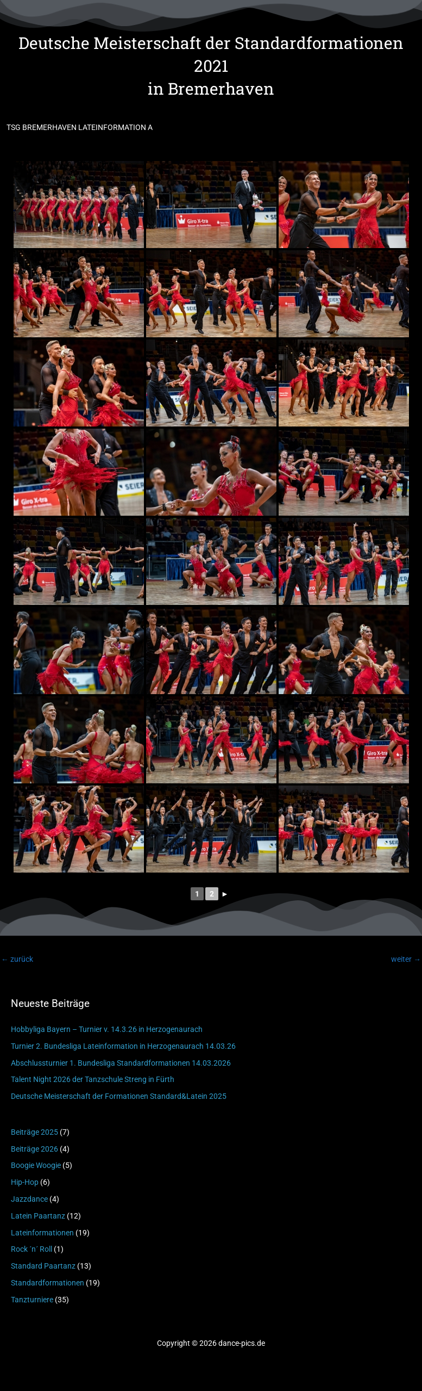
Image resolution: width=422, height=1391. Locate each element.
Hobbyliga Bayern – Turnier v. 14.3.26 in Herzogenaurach (107, 1029)
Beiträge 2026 (34, 1149)
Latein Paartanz (38, 1215)
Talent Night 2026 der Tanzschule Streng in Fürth (92, 1079)
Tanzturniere (32, 1299)
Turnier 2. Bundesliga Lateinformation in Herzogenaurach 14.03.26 (123, 1046)
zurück (17, 959)
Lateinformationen (42, 1232)
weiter (406, 959)
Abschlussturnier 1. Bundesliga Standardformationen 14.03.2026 (121, 1063)
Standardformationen (47, 1282)
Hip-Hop (25, 1182)
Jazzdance (29, 1199)
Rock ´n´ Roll (31, 1249)
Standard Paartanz (43, 1266)
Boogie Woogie (36, 1165)
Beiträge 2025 (34, 1132)
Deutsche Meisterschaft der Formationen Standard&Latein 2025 (118, 1096)
